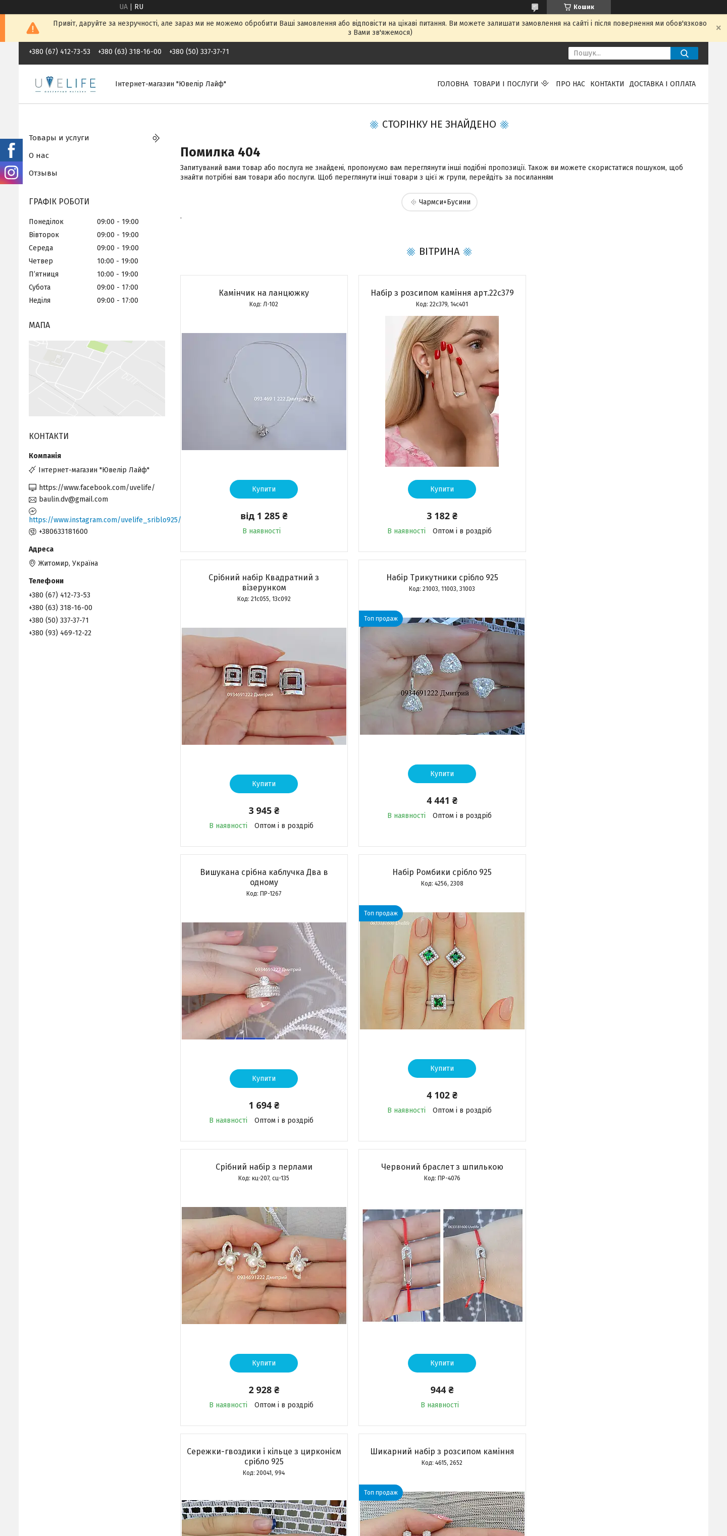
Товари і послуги (506, 84)
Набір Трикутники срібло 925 (263, 587)
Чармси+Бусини (445, 202)
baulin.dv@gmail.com (73, 499)
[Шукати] (684, 53)
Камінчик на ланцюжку (263, 293)
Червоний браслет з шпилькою (439, 882)
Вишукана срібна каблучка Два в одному (439, 592)
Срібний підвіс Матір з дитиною (615, 1177)
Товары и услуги (59, 137)
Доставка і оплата (663, 84)
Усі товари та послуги (257, 1468)
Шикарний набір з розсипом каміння (263, 1177)
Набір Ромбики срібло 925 (614, 587)
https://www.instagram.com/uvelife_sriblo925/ (97, 520)
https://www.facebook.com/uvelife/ (97, 487)
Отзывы (43, 173)
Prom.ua (411, 1517)
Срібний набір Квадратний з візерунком (614, 298)
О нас (39, 155)
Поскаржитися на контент (373, 1526)
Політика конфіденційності (454, 1526)
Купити (263, 489)
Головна (453, 84)
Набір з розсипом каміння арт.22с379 (438, 293)
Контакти (607, 84)
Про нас (570, 84)
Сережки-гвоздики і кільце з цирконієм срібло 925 (614, 887)
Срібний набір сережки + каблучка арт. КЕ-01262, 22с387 (439, 1182)
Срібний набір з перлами (263, 882)
